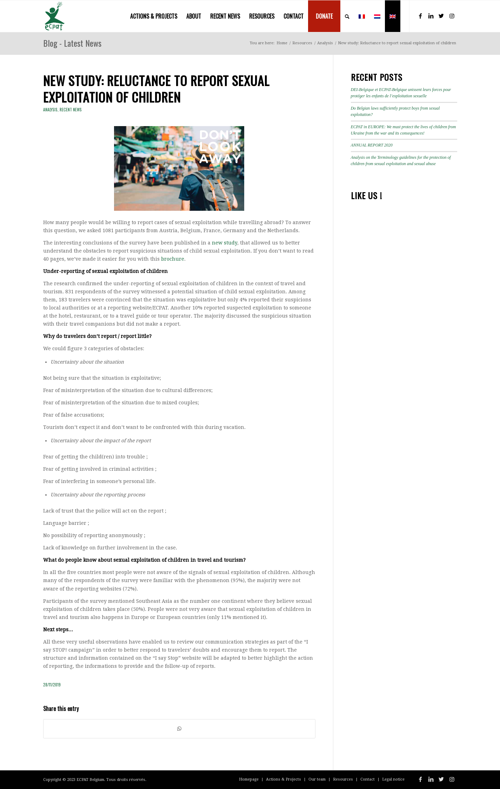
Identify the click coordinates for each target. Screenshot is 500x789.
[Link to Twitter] (441, 16)
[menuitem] (154, 16)
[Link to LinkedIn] (431, 16)
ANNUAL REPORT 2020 (372, 145)
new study (224, 243)
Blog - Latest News (72, 43)
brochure (172, 259)
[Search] (347, 16)
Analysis (50, 109)
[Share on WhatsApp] (179, 728)
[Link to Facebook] (420, 16)
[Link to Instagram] (452, 16)
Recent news (71, 109)
